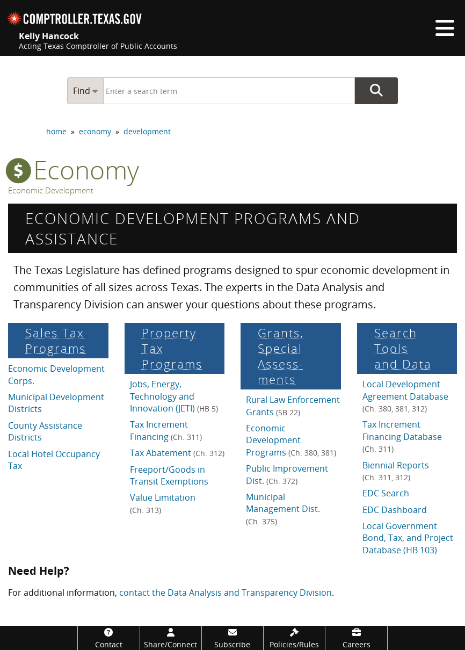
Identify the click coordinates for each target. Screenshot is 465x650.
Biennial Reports (395, 470)
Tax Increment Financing (166, 430)
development (147, 131)
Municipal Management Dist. (283, 508)
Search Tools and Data (403, 348)
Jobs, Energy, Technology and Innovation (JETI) (174, 396)
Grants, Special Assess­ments (281, 356)
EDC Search (385, 493)
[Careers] (356, 638)
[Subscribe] (232, 638)
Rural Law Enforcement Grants (293, 405)
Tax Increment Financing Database (402, 436)
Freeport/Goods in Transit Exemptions (169, 475)
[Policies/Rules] (294, 638)
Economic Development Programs (291, 440)
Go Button (376, 90)
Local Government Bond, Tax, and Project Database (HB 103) (407, 538)
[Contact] (108, 638)
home (56, 131)
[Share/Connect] (170, 638)
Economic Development (50, 190)
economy (95, 131)
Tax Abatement (177, 453)
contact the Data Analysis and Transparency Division (225, 592)
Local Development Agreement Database (405, 396)
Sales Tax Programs (55, 340)
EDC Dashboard (394, 510)
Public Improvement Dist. (287, 474)
